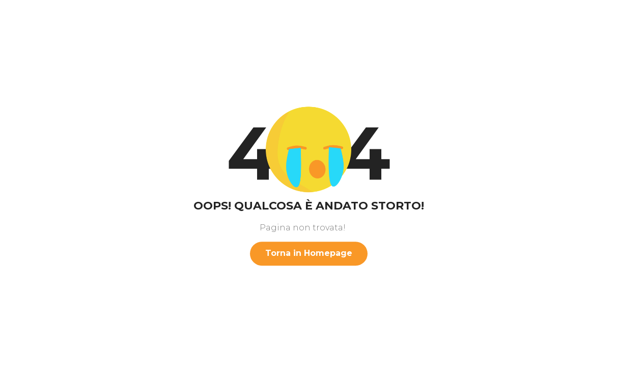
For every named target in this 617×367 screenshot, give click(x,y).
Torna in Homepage (308, 253)
